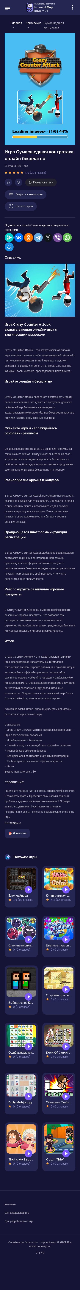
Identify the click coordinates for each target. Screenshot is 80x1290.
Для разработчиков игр (19, 1221)
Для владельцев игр (17, 1213)
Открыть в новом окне (26, 194)
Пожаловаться (41, 182)
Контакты (10, 1204)
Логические (17, 833)
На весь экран (21, 206)
